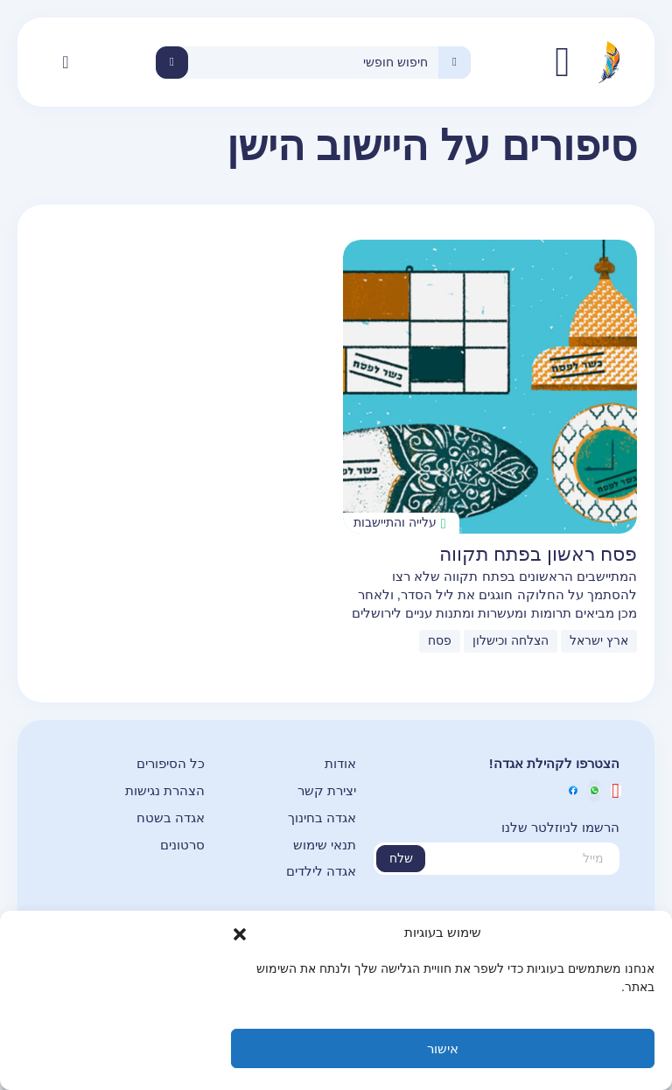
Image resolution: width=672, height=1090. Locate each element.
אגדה (563, 62)
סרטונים (182, 844)
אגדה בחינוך (322, 817)
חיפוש (172, 62)
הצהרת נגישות (165, 790)
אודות (340, 763)
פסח (440, 640)
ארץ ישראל (599, 640)
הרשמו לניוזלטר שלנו (560, 827)
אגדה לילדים (321, 870)
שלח (401, 858)
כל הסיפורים (170, 763)
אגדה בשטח (170, 817)
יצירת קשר (327, 790)
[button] (239, 933)
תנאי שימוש (324, 844)
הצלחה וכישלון (510, 640)
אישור (442, 1048)
